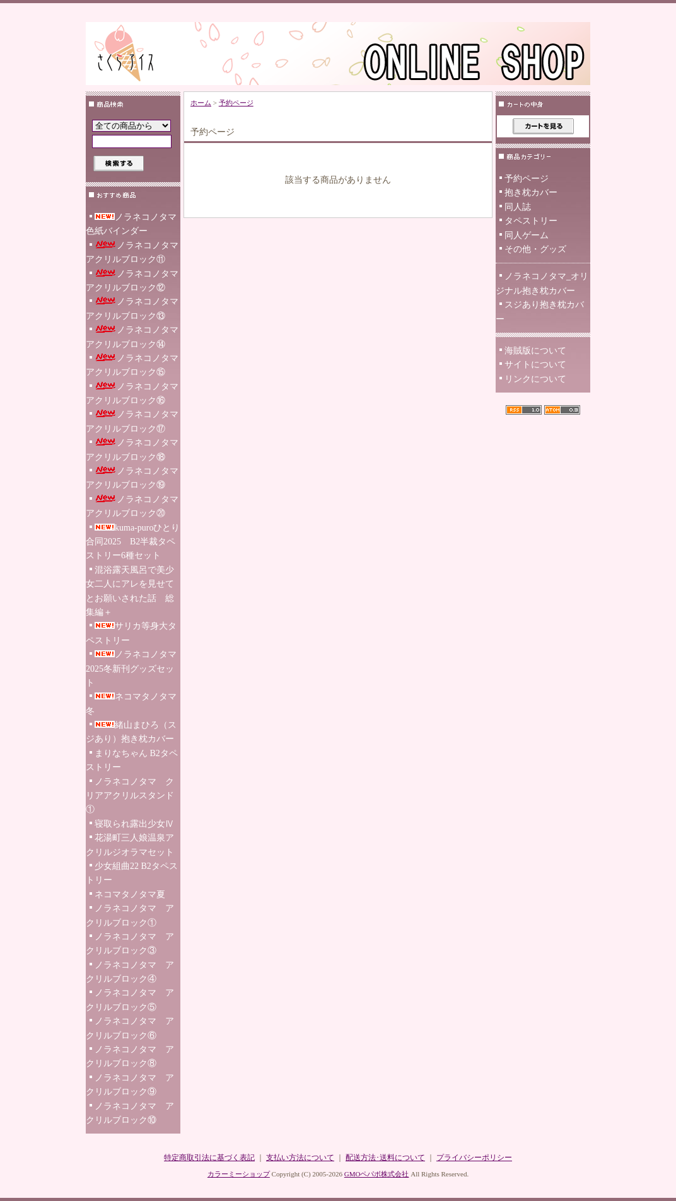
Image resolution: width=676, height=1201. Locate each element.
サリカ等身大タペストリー (131, 633)
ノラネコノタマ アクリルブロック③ (130, 943)
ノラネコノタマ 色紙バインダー (133, 224)
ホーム (200, 102)
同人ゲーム (526, 235)
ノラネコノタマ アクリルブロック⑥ (130, 1028)
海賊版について (535, 350)
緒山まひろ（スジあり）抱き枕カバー (131, 732)
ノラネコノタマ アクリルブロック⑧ (130, 1056)
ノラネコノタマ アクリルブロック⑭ (133, 336)
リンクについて (535, 379)
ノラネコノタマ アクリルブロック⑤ (130, 999)
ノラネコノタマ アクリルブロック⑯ (133, 393)
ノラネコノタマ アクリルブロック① (130, 915)
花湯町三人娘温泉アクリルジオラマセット (130, 844)
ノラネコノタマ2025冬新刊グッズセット (131, 668)
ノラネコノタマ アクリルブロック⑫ (133, 280)
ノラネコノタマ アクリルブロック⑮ (133, 365)
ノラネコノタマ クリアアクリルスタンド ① (130, 796)
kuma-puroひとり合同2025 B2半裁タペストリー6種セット (133, 542)
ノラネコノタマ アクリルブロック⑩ (130, 1113)
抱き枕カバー (530, 192)
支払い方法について (300, 1157)
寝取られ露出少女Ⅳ (134, 824)
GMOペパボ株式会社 (376, 1174)
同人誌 (517, 207)
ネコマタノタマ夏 (130, 894)
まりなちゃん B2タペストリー (132, 760)
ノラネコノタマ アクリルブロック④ (130, 972)
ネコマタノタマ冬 (131, 703)
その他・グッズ (535, 249)
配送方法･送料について (385, 1157)
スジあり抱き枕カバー (540, 311)
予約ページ (236, 102)
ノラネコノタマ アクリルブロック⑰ (133, 421)
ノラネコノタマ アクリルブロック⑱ (133, 449)
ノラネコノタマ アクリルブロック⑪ (133, 252)
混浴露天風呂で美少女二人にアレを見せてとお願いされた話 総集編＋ (130, 591)
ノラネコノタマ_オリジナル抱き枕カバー (542, 283)
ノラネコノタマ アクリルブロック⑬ (133, 308)
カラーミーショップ (238, 1174)
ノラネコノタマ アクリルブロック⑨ (130, 1084)
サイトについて (535, 364)
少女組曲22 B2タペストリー (132, 873)
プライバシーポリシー (474, 1157)
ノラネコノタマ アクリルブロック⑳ (133, 506)
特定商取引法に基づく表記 (209, 1157)
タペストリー (530, 221)
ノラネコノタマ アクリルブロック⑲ (133, 478)
